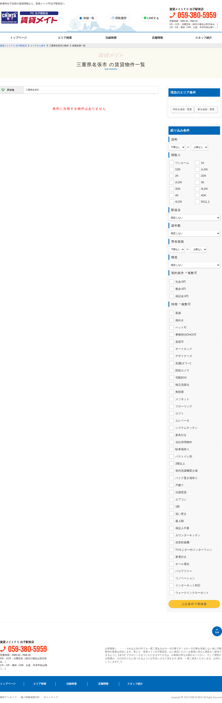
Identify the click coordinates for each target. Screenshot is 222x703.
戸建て (179, 485)
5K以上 (205, 201)
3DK (177, 188)
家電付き (180, 556)
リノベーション (184, 578)
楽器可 (179, 341)
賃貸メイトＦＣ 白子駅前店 (13, 45)
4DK (203, 195)
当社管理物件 (183, 442)
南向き (179, 320)
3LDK (204, 188)
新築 (177, 313)
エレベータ (181, 420)
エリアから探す (38, 45)
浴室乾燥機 (181, 542)
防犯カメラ (181, 370)
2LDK (178, 182)
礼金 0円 (180, 281)
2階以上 (179, 463)
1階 (177, 506)
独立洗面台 (181, 384)
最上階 (179, 521)
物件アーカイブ (8, 697)
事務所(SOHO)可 (185, 334)
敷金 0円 (180, 288)
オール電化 (181, 564)
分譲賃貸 (180, 492)
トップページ (18, 37)
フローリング (183, 406)
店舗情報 (157, 37)
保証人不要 (181, 528)
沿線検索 (111, 37)
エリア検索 (65, 37)
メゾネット (181, 399)
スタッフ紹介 (203, 37)
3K (202, 182)
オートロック (183, 348)
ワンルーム (181, 162)
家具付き (180, 435)
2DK (203, 175)
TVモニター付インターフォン (193, 549)
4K (176, 195)
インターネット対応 (187, 585)
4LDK (178, 201)
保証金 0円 (181, 296)
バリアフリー (183, 571)
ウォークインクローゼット (191, 592)
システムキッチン (186, 427)
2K (176, 175)
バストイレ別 (183, 456)
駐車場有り (181, 449)
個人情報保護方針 (30, 697)
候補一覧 (88, 18)
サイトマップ (51, 697)
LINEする (153, 18)
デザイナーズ (183, 356)
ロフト (179, 413)
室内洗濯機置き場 (186, 470)
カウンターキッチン (187, 535)
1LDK (204, 169)
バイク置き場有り (186, 478)
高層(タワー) (182, 363)
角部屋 (179, 391)
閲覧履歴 (120, 18)
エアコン (180, 499)
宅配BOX (180, 377)
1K (202, 162)
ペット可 (180, 327)
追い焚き (180, 513)
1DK (177, 169)
